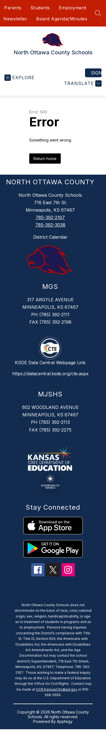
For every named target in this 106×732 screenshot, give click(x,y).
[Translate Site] (82, 83)
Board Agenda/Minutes (61, 19)
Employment (72, 7)
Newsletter (15, 19)
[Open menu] (19, 77)
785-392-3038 (50, 225)
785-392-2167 (50, 217)
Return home (45, 158)
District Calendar (50, 237)
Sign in (96, 73)
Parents (13, 7)
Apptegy (65, 721)
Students (40, 7)
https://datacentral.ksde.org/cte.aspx (50, 373)
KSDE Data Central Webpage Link (50, 362)
